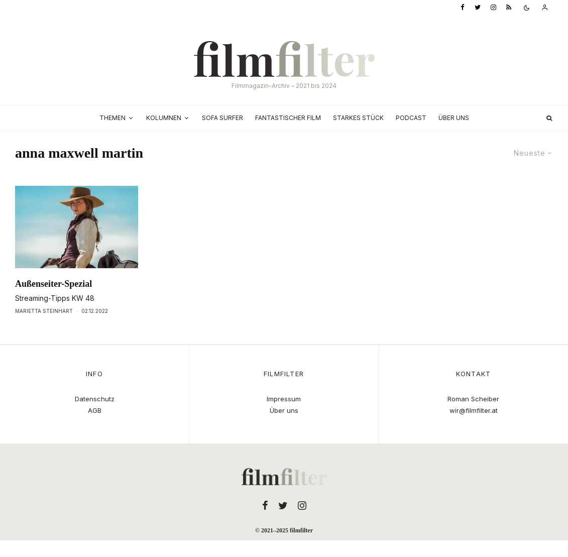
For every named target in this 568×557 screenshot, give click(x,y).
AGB (94, 410)
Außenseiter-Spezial (53, 284)
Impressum (284, 399)
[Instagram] (493, 8)
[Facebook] (463, 8)
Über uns (453, 118)
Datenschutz (95, 399)
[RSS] (508, 8)
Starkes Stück (358, 118)
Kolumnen (163, 118)
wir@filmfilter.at (473, 410)
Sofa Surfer (222, 118)
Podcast (411, 118)
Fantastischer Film (288, 118)
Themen (112, 118)
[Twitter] (478, 8)
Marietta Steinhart (44, 311)
